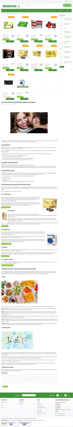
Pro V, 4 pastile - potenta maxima (5, 64)
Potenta (65, 28)
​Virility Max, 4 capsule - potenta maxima (19, 36)
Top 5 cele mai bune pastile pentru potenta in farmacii (66, 62)
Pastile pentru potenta (5, 401)
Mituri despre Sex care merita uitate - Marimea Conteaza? (66, 42)
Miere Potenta (42, 10)
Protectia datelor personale (41, 407)
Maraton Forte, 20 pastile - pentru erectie (20, 93)
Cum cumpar (39, 409)
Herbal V (9, 249)
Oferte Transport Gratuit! (51, 10)
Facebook (59, 395)
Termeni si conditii (40, 405)
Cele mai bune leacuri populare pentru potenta (65, 47)
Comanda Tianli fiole (5, 225)
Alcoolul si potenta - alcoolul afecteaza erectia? (65, 57)
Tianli (11, 10)
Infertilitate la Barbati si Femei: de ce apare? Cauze (65, 19)
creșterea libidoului (25, 369)
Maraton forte (37, 231)
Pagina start (3, 13)
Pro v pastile (29, 249)
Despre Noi (39, 403)
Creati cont (21, 403)
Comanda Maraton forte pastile (6, 243)
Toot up (2, 403)
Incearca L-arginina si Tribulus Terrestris (7, 264)
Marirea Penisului (60, 10)
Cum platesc (39, 410)
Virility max (34, 249)
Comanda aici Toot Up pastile (6, 206)
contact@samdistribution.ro (59, 413)
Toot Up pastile (36, 198)
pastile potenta (11, 141)
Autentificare (21, 401)
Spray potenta (27, 10)
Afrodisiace (21, 10)
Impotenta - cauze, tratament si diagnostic (65, 24)
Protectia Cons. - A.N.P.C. (41, 412)
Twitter (67, 395)
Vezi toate (62, 66)
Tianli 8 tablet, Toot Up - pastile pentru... (20, 64)
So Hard (38, 249)
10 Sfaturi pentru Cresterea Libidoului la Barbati (66, 32)
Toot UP (15, 10)
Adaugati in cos (6, 39)
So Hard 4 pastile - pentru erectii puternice (34, 36)
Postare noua (5, 386)
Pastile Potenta (5, 10)
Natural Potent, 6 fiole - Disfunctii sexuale (48, 65)
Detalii (11, 41)
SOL (37, 414)
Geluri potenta (34, 10)
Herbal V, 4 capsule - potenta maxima (6, 36)
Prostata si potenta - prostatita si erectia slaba (65, 52)
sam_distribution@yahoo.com (60, 414)
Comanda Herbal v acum (5, 255)
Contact (38, 401)
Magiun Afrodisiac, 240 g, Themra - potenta (48, 36)
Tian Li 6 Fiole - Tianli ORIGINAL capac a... (34, 64)
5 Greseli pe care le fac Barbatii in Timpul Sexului (65, 37)
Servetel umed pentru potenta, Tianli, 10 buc (5, 93)
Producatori (67, 10)
